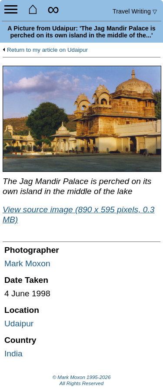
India (13, 353)
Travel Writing (135, 11)
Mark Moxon (27, 263)
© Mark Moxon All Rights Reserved (82, 380)
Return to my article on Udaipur (47, 50)
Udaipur (18, 323)
